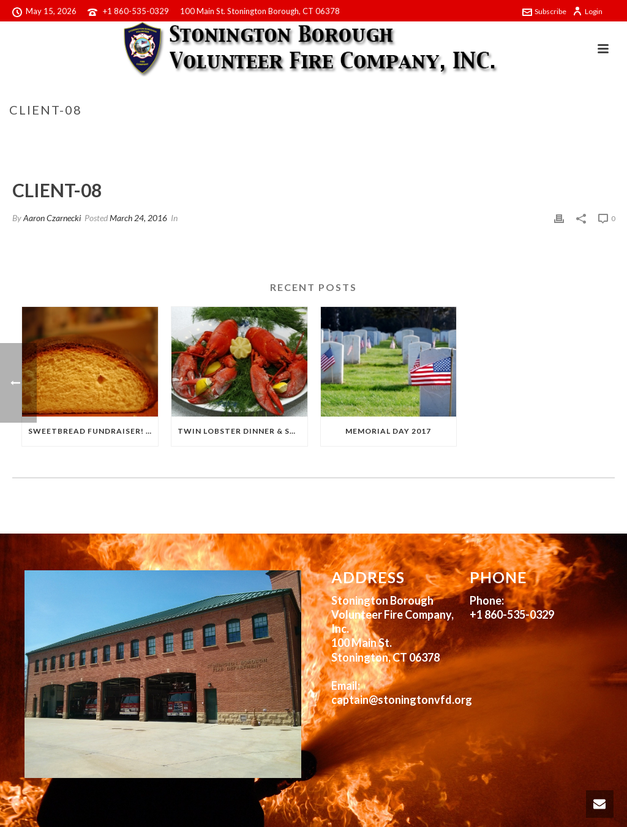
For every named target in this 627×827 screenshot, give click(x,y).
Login (588, 11)
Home (514, 135)
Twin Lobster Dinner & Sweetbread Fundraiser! (242, 431)
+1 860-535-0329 (136, 11)
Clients (548, 135)
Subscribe (544, 11)
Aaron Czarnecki (52, 218)
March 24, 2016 (138, 218)
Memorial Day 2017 (388, 431)
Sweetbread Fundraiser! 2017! (93, 431)
